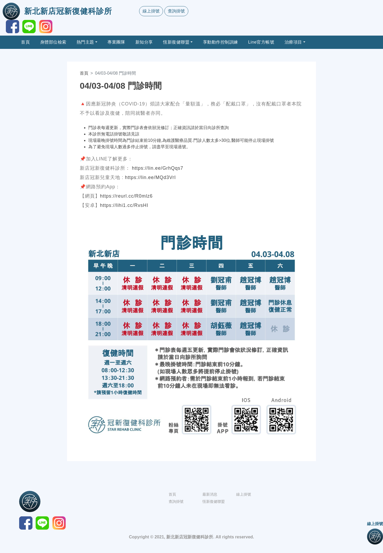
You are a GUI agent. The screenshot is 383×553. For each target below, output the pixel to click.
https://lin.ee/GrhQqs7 (157, 168)
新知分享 (144, 42)
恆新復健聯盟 (176, 42)
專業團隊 (116, 42)
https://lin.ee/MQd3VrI (150, 177)
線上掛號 (151, 11)
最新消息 (209, 494)
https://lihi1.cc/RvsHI (124, 205)
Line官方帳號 (261, 42)
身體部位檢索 (53, 42)
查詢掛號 (176, 11)
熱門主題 (85, 42)
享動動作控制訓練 (220, 42)
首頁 (25, 42)
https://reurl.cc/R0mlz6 (126, 196)
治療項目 (293, 42)
